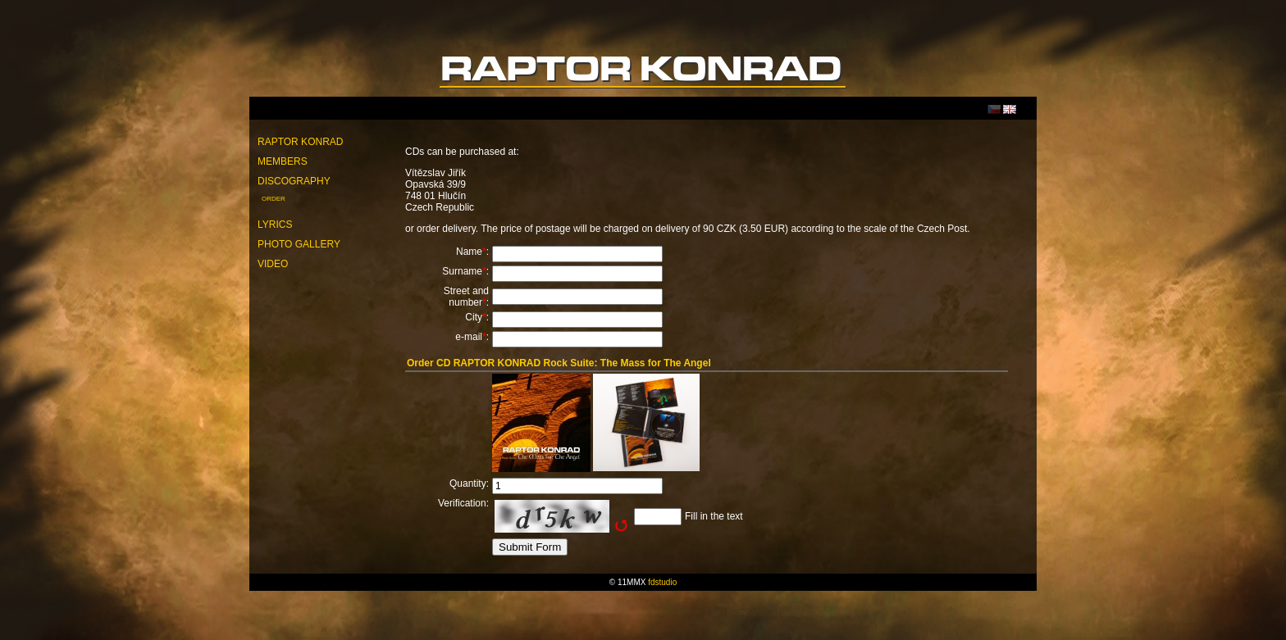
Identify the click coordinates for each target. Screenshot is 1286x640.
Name (469, 251)
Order (273, 198)
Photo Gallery (299, 244)
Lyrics (275, 224)
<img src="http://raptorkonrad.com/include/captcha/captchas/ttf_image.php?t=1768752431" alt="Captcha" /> (561, 516)
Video (273, 264)
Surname (462, 271)
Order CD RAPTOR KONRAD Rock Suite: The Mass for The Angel (559, 363)
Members (283, 161)
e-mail (468, 337)
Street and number (466, 296)
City (473, 317)
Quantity (467, 483)
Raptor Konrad (300, 142)
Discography (294, 181)
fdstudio (662, 582)
